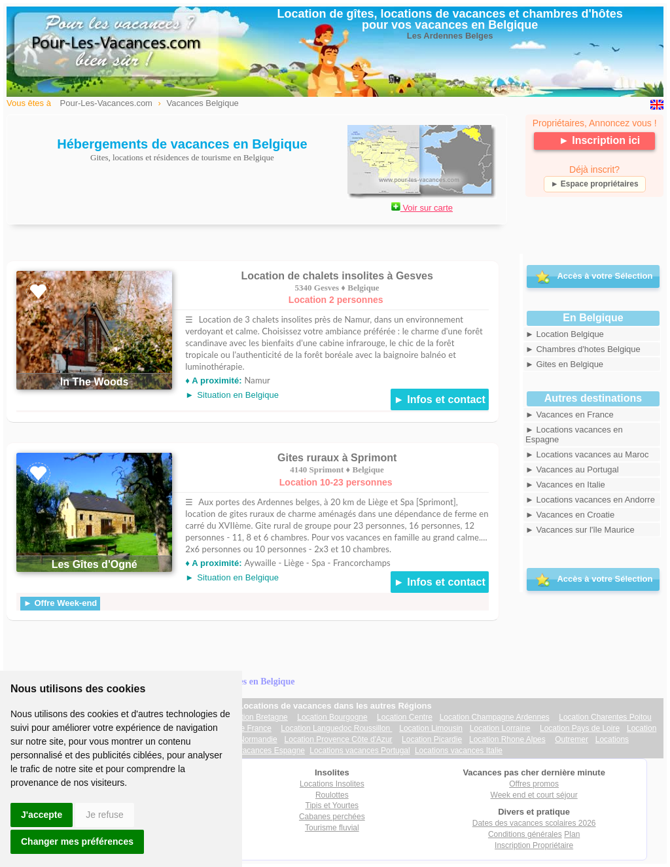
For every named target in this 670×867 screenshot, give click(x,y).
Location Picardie (432, 739)
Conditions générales (525, 834)
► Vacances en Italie (565, 484)
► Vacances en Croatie (569, 515)
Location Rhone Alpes (507, 739)
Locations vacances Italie (458, 750)
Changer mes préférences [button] (77, 841)
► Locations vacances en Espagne (574, 434)
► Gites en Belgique (564, 364)
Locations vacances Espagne (254, 750)
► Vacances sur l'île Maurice (580, 530)
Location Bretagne (255, 717)
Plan (572, 834)
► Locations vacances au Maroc (586, 454)
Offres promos (534, 783)
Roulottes (332, 795)
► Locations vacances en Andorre (590, 499)
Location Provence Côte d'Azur (339, 739)
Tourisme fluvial (332, 827)
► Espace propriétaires (595, 183)
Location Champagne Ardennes (495, 717)
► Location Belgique (564, 334)
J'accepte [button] (41, 814)
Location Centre (404, 717)
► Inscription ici (599, 140)
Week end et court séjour (534, 795)
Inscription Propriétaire (534, 845)
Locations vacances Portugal (359, 750)
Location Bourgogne (332, 717)
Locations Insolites (332, 783)
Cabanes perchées (332, 816)
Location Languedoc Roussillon (336, 728)
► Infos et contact (439, 399)
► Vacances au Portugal (572, 469)
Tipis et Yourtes (332, 805)
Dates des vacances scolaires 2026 (534, 823)
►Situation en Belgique (232, 395)
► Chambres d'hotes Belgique (583, 349)
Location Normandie (242, 739)
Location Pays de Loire (580, 728)
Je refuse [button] (105, 814)
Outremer (571, 739)
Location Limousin (431, 728)
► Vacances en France (569, 414)
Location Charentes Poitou (605, 717)
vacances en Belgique (476, 24)
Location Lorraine (500, 728)
